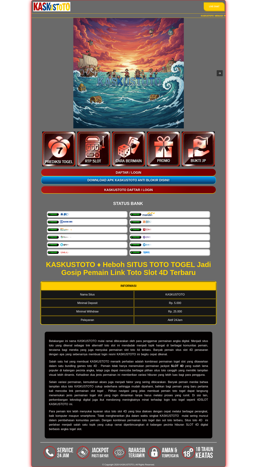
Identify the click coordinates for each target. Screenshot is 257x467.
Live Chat (214, 6)
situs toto (67, 386)
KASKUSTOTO (126, 354)
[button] (220, 73)
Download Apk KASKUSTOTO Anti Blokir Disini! (128, 180)
